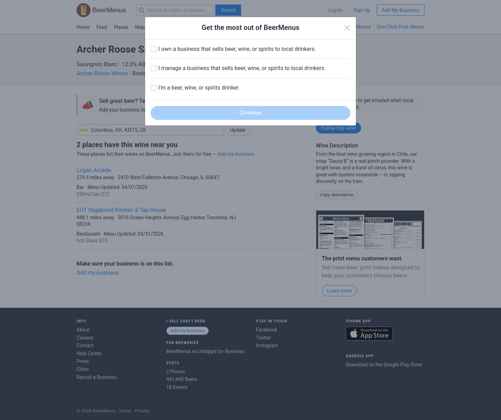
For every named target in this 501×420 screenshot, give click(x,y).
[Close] (347, 27)
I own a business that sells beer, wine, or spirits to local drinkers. (237, 49)
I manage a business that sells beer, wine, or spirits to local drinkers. (242, 68)
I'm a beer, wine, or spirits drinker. (199, 87)
